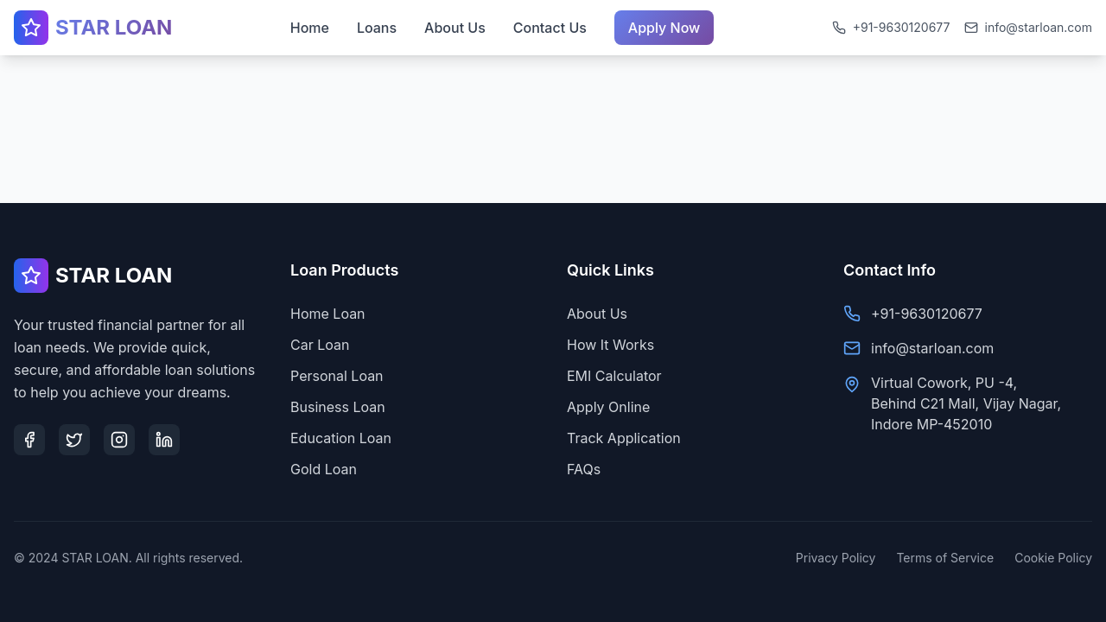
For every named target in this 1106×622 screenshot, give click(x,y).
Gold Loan (323, 469)
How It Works (610, 344)
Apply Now (664, 24)
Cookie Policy (1053, 557)
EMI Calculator (614, 375)
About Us (597, 313)
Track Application (624, 438)
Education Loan (340, 438)
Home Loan (327, 313)
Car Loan (319, 344)
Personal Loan (337, 375)
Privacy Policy (836, 557)
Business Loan (337, 407)
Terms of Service (945, 557)
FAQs (584, 469)
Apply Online (608, 407)
